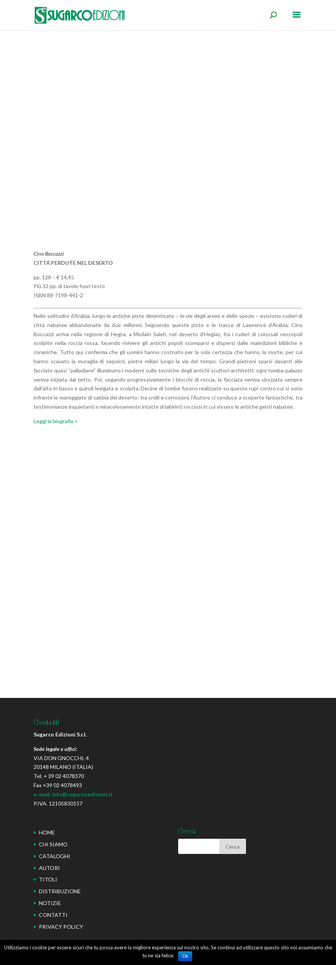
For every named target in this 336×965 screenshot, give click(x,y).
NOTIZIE (50, 903)
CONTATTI (53, 915)
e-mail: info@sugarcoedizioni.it (73, 794)
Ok (185, 956)
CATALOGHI (54, 856)
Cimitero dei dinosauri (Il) (60, 600)
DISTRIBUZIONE (60, 891)
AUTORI (49, 868)
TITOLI (48, 879)
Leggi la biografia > (56, 421)
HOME (47, 832)
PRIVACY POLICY (61, 926)
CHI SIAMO (53, 844)
